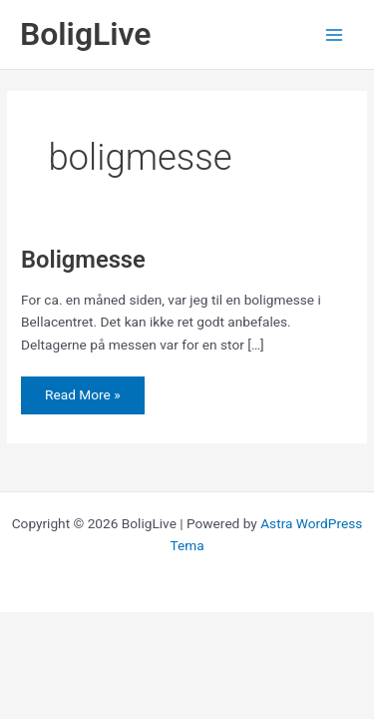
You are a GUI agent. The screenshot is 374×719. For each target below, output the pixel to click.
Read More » (82, 393)
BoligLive (86, 34)
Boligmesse (83, 260)
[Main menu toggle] (334, 34)
